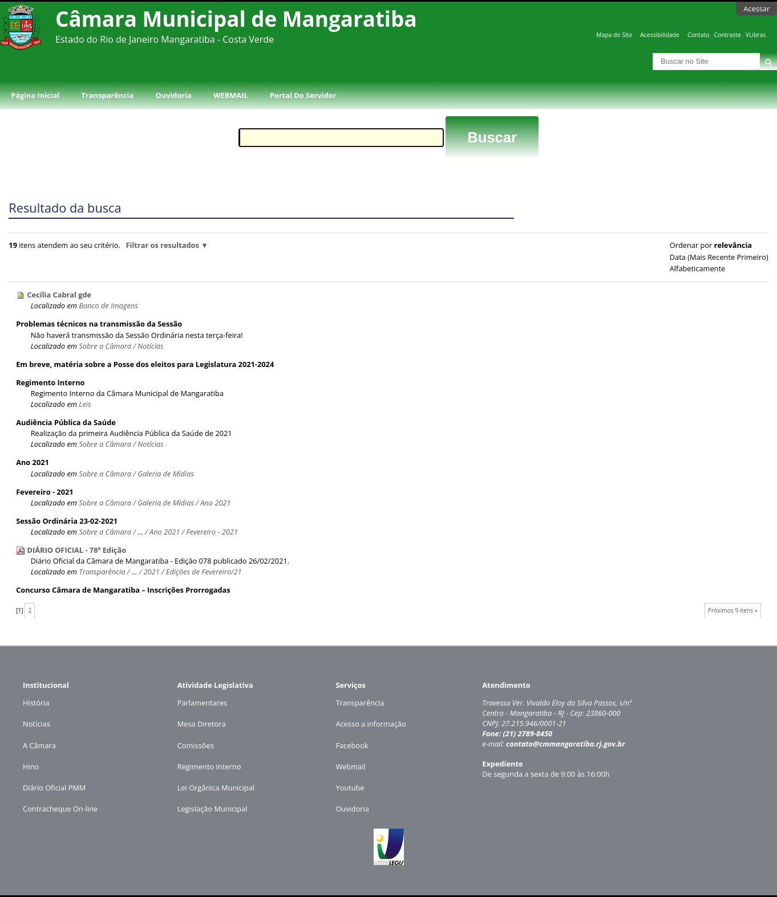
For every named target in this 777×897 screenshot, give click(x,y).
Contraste (727, 35)
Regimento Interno (50, 382)
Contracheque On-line (60, 809)
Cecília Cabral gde (59, 295)
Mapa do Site (614, 35)
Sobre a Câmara (105, 346)
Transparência (108, 95)
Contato (698, 35)
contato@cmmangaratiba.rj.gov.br (565, 744)
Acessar (756, 8)
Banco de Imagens (108, 305)
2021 (151, 571)
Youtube (349, 787)
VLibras (756, 35)
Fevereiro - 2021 (44, 492)
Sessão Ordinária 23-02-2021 (67, 521)
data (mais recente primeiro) (719, 257)
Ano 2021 (32, 462)
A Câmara (39, 745)
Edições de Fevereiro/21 (204, 571)
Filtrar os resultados (162, 245)
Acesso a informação (370, 724)
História (36, 703)
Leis (85, 404)
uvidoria (355, 809)
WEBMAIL (230, 95)
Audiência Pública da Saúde (66, 422)
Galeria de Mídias (165, 473)
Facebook (351, 745)
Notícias (150, 346)
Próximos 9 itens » (733, 610)
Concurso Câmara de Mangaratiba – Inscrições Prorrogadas (123, 590)
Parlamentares (202, 703)
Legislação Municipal (212, 809)
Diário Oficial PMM (54, 787)
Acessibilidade (659, 35)
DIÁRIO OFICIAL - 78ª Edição (76, 550)
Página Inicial (35, 95)
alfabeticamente (697, 268)
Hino (31, 766)
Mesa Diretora (201, 724)
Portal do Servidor (303, 95)
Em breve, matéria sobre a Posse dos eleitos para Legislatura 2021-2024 (145, 364)
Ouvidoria (174, 95)
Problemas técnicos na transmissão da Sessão (99, 324)
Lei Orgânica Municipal (215, 787)
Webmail (350, 766)
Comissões (195, 745)
